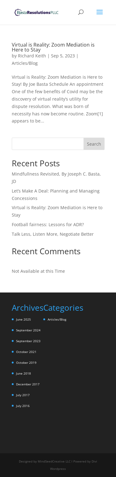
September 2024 (28, 330)
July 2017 (23, 395)
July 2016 (23, 406)
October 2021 (26, 352)
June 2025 (23, 319)
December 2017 (28, 384)
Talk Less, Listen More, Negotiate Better (53, 234)
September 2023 (28, 341)
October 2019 (26, 362)
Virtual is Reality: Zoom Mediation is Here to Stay (53, 47)
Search (94, 144)
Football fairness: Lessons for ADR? (48, 224)
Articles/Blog (25, 63)
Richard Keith (32, 56)
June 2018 (23, 373)
